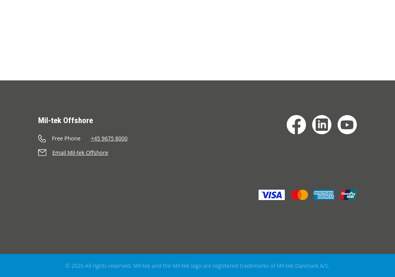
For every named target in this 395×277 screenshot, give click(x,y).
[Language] (384, 34)
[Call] (91, 138)
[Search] (365, 34)
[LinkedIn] (321, 124)
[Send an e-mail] (91, 153)
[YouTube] (347, 124)
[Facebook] (296, 124)
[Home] (22, 25)
